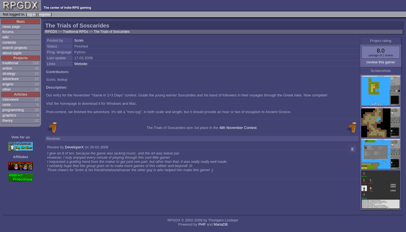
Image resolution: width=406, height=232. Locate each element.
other (7, 89)
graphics (9, 115)
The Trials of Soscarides (112, 32)
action (7, 68)
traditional (10, 63)
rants (7, 105)
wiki (6, 37)
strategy (9, 73)
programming (13, 110)
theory (8, 120)
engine (8, 84)
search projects (15, 48)
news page (11, 26)
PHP (202, 224)
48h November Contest (237, 128)
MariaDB (221, 224)
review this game (380, 62)
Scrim (78, 40)
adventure (11, 79)
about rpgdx (12, 53)
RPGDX (51, 32)
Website (80, 64)
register (45, 14)
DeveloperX (74, 147)
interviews (11, 99)
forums (8, 32)
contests (9, 42)
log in (31, 14)
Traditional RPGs (76, 32)
